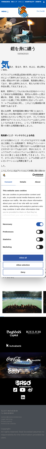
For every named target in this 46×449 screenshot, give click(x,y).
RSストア (14, 1)
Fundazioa (5, 1)
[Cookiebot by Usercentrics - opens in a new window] (32, 175)
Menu (4, 12)
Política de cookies (8, 423)
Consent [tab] (8, 182)
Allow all (23, 258)
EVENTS (38, 1)
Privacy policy (6, 421)
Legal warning (6, 419)
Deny (23, 272)
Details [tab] (23, 182)
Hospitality (29, 1)
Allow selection (23, 265)
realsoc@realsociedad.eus (11, 417)
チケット (21, 1)
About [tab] (37, 182)
